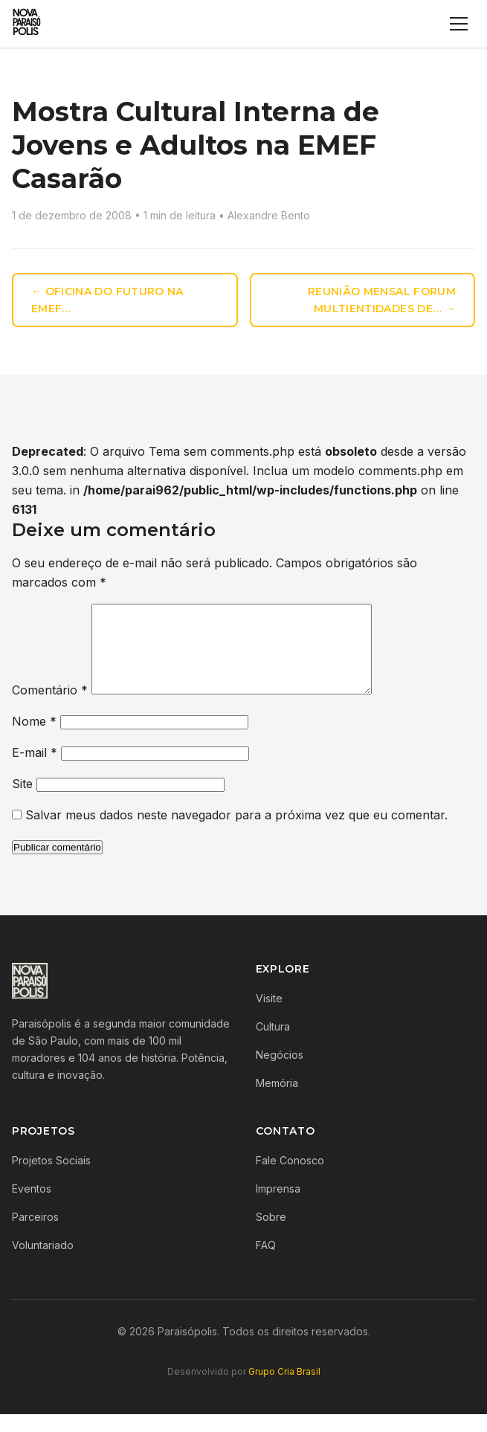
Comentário (50, 707)
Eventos (31, 1206)
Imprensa (278, 1206)
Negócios (279, 1072)
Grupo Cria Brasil (284, 1389)
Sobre (271, 1234)
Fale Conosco (290, 1178)
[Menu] (458, 23)
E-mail (34, 770)
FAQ (266, 1263)
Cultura (273, 1044)
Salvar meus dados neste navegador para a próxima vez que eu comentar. (236, 832)
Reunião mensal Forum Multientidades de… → (382, 300)
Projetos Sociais (51, 1178)
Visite (269, 1016)
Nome (34, 739)
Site (22, 801)
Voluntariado (43, 1263)
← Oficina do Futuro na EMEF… (107, 300)
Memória (277, 1100)
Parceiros (35, 1234)
